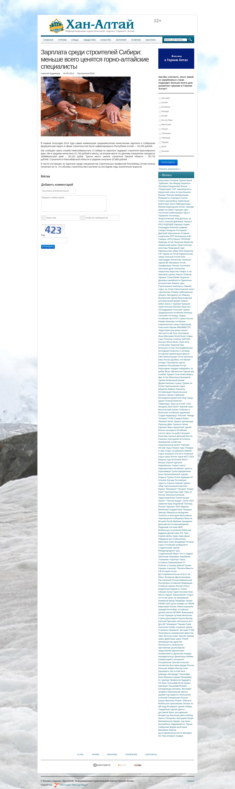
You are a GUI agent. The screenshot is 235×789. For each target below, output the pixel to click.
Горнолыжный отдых (175, 386)
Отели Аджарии (182, 477)
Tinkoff (185, 639)
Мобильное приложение (170, 703)
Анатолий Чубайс (167, 627)
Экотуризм (181, 718)
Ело (185, 574)
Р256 (171, 418)
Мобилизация (170, 356)
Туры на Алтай (178, 404)
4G (160, 736)
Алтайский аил (165, 318)
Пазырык (187, 509)
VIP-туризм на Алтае (168, 254)
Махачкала (174, 377)
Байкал (172, 389)
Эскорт (189, 600)
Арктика (172, 436)
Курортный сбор (178, 398)
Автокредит (173, 674)
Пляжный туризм (167, 586)
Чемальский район (167, 245)
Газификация (165, 265)
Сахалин (162, 439)
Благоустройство (173, 401)
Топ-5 (182, 553)
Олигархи (175, 198)
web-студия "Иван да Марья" (71, 785)
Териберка (185, 556)
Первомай (163, 527)
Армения (163, 503)
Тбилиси (170, 195)
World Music (180, 336)
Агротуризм (173, 439)
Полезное (131, 754)
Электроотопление (175, 495)
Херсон (180, 274)
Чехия (185, 424)
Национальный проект (169, 445)
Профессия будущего (180, 680)
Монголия (165, 124)
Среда (75, 40)
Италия (162, 506)
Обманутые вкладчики (177, 512)
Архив (95, 754)
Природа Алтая (166, 242)
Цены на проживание (178, 597)
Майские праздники (182, 521)
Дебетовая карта (173, 639)
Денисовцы (181, 656)
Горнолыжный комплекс (176, 486)
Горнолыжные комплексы (171, 286)
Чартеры (185, 445)
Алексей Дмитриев (174, 221)
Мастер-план (181, 668)
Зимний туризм (182, 483)
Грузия (188, 565)
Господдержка (165, 309)
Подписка (184, 277)
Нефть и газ (186, 271)
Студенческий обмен (168, 553)
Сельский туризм (181, 309)
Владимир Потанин (184, 542)
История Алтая (169, 571)
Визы (168, 371)
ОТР (175, 318)
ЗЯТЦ (170, 239)
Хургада (190, 207)
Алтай (183, 262)
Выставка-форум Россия (182, 665)
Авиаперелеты (184, 189)
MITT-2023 (189, 456)
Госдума (173, 509)
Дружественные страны (170, 383)
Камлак (172, 730)
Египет (163, 102)
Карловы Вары (165, 427)
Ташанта (177, 424)
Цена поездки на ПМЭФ (182, 603)
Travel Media (173, 277)
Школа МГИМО (173, 612)
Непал (163, 129)
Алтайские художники (179, 412)
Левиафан (174, 556)
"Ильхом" (182, 415)
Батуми (171, 480)
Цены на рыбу (173, 433)
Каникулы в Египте (174, 453)
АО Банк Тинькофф (168, 683)
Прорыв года (165, 459)
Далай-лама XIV (175, 533)
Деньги (186, 354)
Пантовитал (173, 362)
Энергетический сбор (169, 218)
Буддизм (162, 533)
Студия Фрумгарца (167, 415)
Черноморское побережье (171, 518)
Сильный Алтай (172, 257)
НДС (181, 492)
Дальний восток (166, 524)
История (121, 40)
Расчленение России (169, 580)
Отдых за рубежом (174, 451)
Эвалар (162, 512)
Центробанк (171, 201)
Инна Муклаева (166, 336)
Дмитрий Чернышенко (169, 233)
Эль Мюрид (175, 183)
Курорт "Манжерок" (168, 489)
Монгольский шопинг (168, 409)
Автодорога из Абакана (178, 295)
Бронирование (181, 524)
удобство (177, 642)
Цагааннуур (187, 421)
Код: (43, 235)
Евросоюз (175, 271)
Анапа (183, 589)
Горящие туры (181, 210)
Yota (164, 736)
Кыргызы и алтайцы (180, 351)
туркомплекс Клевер (168, 292)
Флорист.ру (164, 715)
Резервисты (164, 198)
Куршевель (164, 671)
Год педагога (172, 694)
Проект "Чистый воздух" (170, 500)
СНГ (174, 189)
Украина (162, 568)
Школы (184, 692)
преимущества (165, 642)
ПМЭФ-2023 (164, 603)
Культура (106, 40)
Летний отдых (165, 448)
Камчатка (180, 389)
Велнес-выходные (167, 430)
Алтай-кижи (164, 345)
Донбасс (175, 359)
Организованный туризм (176, 474)
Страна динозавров (168, 618)
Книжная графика (178, 227)
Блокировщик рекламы (169, 689)
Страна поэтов (185, 318)
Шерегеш (163, 389)
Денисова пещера (182, 653)
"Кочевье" (163, 418)
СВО (160, 356)
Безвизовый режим (175, 380)
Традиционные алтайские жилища (175, 312)
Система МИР (176, 527)
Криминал (174, 630)
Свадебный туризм (168, 709)
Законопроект (180, 595)
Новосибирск (186, 374)
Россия (184, 697)
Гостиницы (174, 215)
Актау (170, 592)
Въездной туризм (176, 706)
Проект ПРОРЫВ (181, 239)
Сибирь (188, 706)
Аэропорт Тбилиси (176, 568)
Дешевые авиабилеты (169, 280)
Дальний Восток (185, 436)
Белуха (162, 462)
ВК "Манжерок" (170, 624)
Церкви (162, 694)
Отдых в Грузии (166, 477)
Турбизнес (163, 183)
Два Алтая (163, 377)
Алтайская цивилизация (170, 354)
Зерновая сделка (167, 274)
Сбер (161, 486)
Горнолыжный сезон (184, 289)
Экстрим (184, 630)
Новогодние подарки (168, 368)
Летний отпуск (182, 586)
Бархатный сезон (167, 192)
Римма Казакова (166, 321)
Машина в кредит (172, 677)
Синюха (171, 483)
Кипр (180, 509)
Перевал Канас (166, 421)
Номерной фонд (166, 600)
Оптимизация (165, 392)
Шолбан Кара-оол (182, 307)
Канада (164, 111)
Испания (164, 107)
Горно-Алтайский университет (173, 545)
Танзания (165, 133)
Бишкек (187, 192)
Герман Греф (184, 624)
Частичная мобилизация (170, 212)
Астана (179, 192)
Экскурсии (169, 577)
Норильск (185, 183)
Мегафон (187, 733)
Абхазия (162, 592)
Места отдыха (165, 595)
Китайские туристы (183, 468)
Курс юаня (170, 204)
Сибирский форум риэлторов (172, 727)
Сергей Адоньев (174, 462)
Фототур (168, 636)
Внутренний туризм (168, 298)
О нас (80, 754)
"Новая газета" (179, 465)
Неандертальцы (166, 656)
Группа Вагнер (185, 618)
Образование (174, 692)
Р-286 (191, 630)
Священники (174, 697)
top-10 (172, 539)
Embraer (162, 565)
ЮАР (162, 146)
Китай (163, 115)
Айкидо (190, 415)
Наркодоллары (166, 468)
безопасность (165, 645)
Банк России (164, 359)
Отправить (48, 247)
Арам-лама (178, 536)
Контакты (151, 754)
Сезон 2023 (188, 500)
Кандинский (174, 186)
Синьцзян (185, 433)
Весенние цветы (178, 715)
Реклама (112, 754)
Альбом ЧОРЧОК (181, 339)
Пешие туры (178, 448)
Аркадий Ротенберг (168, 609)
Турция (163, 142)
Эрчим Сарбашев (175, 395)
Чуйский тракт (186, 406)
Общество (90, 40)
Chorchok (168, 339)
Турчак (189, 724)
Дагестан (189, 633)
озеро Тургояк (179, 636)
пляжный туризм (184, 627)
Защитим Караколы (183, 242)
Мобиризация (181, 195)
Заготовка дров (166, 268)
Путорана (163, 186)
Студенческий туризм (169, 548)
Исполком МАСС (180, 459)
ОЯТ (172, 236)
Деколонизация (182, 577)
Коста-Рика (165, 120)
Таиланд (188, 503)
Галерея (136, 40)
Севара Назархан (167, 230)
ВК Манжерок (173, 262)
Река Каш (163, 436)
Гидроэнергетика (166, 498)
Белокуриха (164, 398)
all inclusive (184, 439)
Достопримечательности (170, 574)
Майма (189, 656)
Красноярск (164, 180)
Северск (162, 239)
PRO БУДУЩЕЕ (166, 224)
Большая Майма (166, 668)
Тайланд (164, 138)
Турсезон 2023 (173, 506)
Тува (186, 533)
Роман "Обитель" (183, 700)
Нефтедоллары (183, 204)
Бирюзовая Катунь (167, 606)
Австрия (164, 98)
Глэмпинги (163, 630)
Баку (170, 503)
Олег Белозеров (181, 333)
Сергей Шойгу (165, 536)
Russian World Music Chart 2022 (173, 342)
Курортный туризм (182, 427)
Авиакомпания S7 (177, 562)
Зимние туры (178, 283)
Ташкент (188, 221)
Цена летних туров (174, 456)
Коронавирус (165, 471)
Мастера (151, 40)
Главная (48, 40)
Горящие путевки (173, 615)
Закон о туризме (173, 304)
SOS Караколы (186, 251)
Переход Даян (165, 424)
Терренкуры (164, 404)
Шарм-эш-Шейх (166, 210)
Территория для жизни (169, 330)
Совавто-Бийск (181, 418)
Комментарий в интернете (171, 659)
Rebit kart (186, 530)
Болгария (175, 515)
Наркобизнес (165, 465)
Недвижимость (178, 724)
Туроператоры (171, 492)
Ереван (162, 195)
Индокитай (178, 503)
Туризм (62, 40)
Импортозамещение (168, 207)
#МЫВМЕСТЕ (184, 327)
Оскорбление (165, 662)
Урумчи (178, 421)
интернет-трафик (174, 736)
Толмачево (164, 559)
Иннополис (176, 259)
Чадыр (182, 315)
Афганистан (177, 371)
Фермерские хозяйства (169, 442)
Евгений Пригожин (167, 621)
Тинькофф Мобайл (177, 686)
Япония (164, 151)
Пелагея (182, 489)
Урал (161, 636)
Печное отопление (181, 265)
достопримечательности (170, 733)
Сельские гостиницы (168, 315)
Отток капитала (185, 356)
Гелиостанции (182, 498)
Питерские (170, 718)
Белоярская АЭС (183, 236)
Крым (189, 180)
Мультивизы (186, 515)
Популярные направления (171, 633)
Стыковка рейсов (176, 565)
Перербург (180, 600)
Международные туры (169, 550)
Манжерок (163, 730)
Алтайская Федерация (181, 583)
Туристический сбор (183, 592)
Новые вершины (185, 606)
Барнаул (178, 224)
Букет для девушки (178, 712)
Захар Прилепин (166, 700)
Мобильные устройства (170, 530)
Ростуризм (181, 230)
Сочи (177, 374)
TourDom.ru (164, 515)
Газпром (174, 180)
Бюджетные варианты (169, 589)
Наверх (190, 781)
